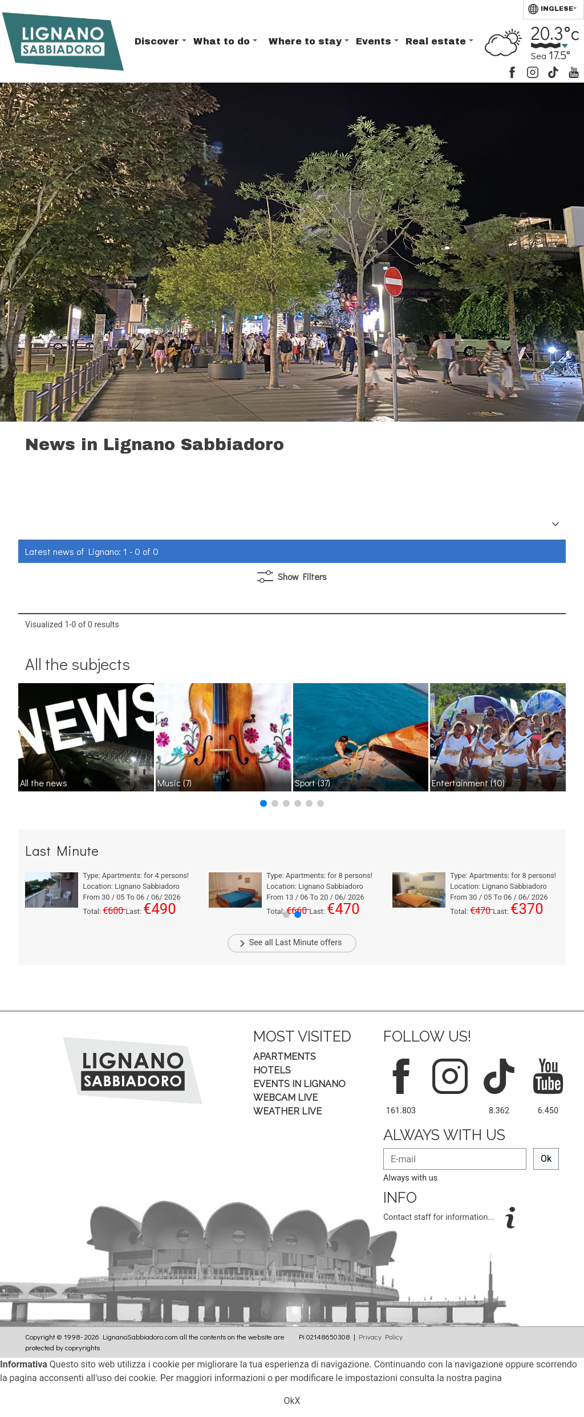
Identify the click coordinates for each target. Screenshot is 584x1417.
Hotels (272, 1070)
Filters (292, 576)
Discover (158, 41)
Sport (312, 783)
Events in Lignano (299, 1084)
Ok (546, 1158)
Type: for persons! (136, 875)
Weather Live (287, 1111)
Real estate (437, 41)
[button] (263, 803)
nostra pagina (474, 1378)
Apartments (284, 1056)
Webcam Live (285, 1097)
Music (174, 783)
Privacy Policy (381, 1336)
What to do (223, 41)
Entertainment (468, 783)
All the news (43, 783)
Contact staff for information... (439, 1217)
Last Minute (296, 943)
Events (375, 41)
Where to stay (306, 41)
